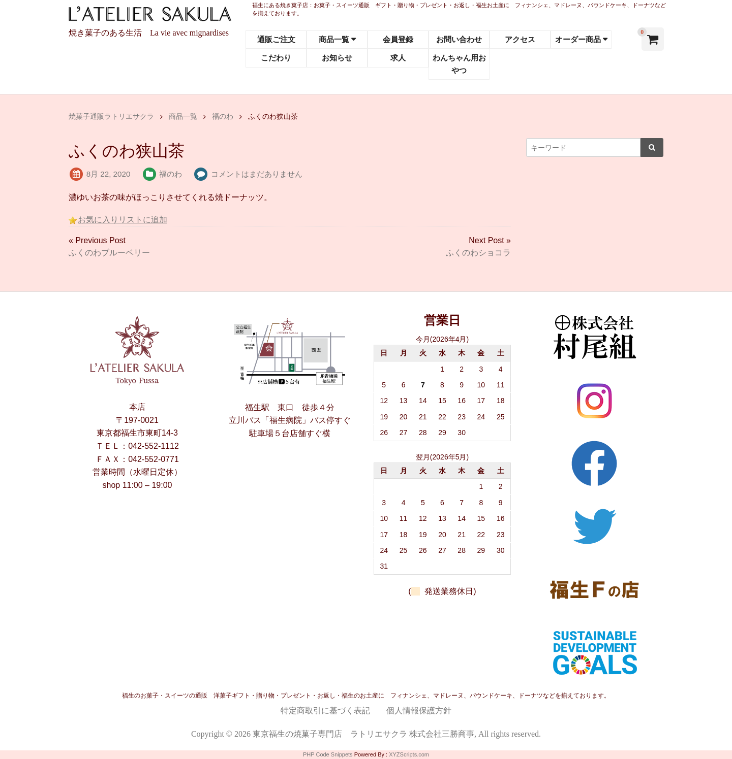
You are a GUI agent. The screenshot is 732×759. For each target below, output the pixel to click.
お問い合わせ (459, 39)
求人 (398, 57)
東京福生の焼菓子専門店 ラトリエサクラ (330, 734)
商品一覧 (334, 39)
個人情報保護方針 (418, 710)
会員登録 (398, 39)
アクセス (520, 39)
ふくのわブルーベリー (109, 252)
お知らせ (337, 57)
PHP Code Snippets (328, 754)
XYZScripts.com (409, 754)
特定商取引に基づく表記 (325, 710)
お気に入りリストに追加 (122, 219)
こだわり (276, 57)
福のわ (170, 174)
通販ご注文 (276, 39)
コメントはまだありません (256, 174)
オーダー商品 (578, 39)
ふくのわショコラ (478, 252)
